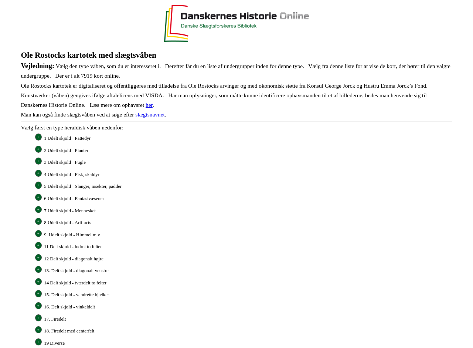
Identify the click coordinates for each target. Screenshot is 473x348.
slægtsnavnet (150, 114)
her (149, 105)
